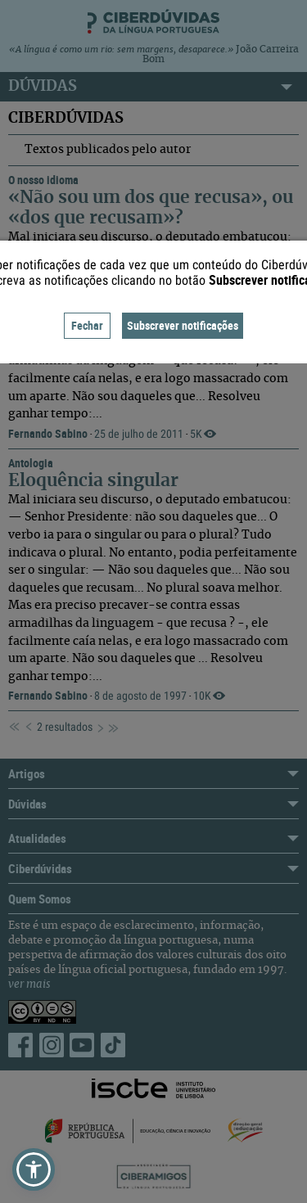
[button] (33, 1169)
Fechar (87, 325)
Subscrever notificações (182, 325)
